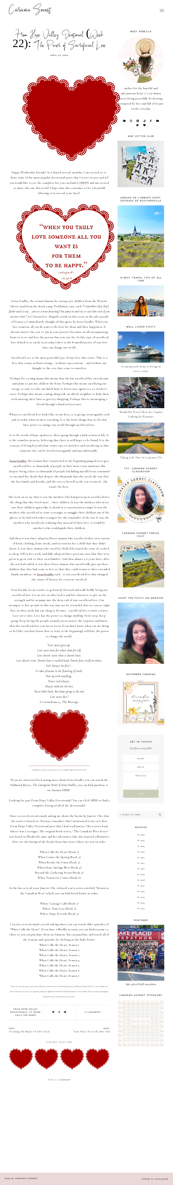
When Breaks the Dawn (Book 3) (59, 862)
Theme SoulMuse (155, 1179)
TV (30, 1012)
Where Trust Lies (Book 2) (59, 909)
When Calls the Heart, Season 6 (59, 970)
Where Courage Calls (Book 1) (59, 903)
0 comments (93, 1012)
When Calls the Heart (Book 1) (59, 852)
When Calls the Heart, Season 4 (59, 960)
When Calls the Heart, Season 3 (59, 955)
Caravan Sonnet (30, 10)
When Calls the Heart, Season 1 (59, 945)
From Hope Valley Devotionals (51, 800)
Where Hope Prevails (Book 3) (59, 914)
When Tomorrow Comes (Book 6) (59, 878)
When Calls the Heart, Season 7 (59, 976)
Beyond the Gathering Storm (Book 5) (59, 873)
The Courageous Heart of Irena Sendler (54, 785)
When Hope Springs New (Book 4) (59, 867)
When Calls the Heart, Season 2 (59, 950)
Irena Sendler (19, 301)
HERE (83, 183)
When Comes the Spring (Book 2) (59, 857)
